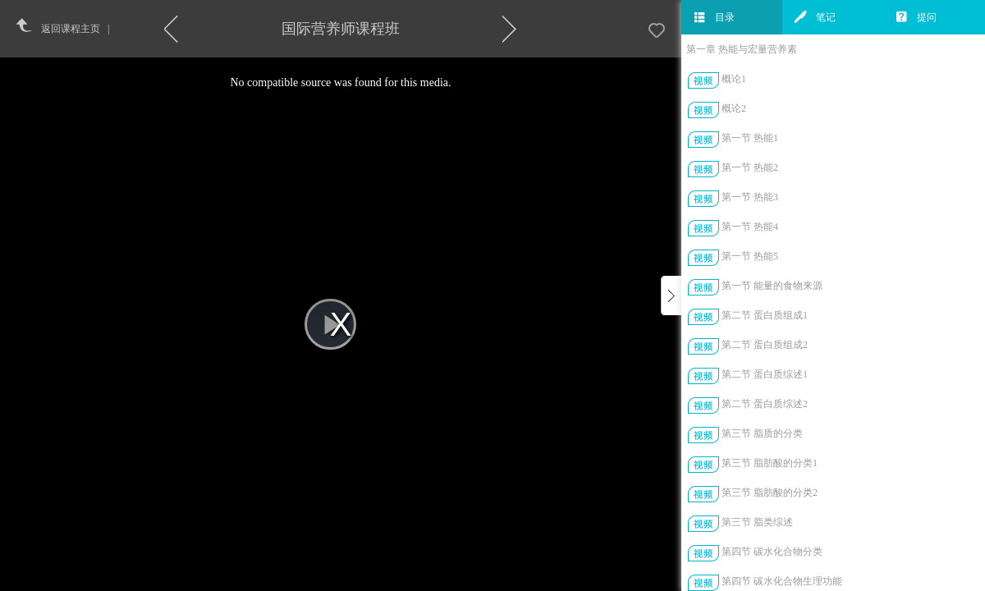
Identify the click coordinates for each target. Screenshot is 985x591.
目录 (714, 17)
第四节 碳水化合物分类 (772, 551)
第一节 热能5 (750, 256)
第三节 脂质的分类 (762, 433)
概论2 (734, 108)
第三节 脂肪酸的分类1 (770, 463)
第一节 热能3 (750, 197)
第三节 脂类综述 (757, 522)
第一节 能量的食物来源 (772, 285)
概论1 (734, 79)
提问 (916, 17)
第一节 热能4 (750, 226)
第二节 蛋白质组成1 (765, 315)
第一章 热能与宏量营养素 (741, 49)
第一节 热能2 (750, 167)
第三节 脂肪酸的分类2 (770, 492)
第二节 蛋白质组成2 (765, 344)
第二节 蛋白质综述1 (765, 374)
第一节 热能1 (750, 138)
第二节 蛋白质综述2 (765, 404)
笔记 (815, 17)
